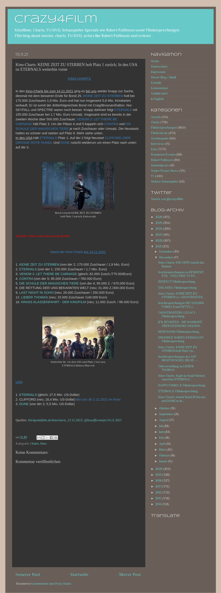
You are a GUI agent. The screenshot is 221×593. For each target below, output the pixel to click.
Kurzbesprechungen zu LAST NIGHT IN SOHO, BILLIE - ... (178, 358)
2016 (158, 492)
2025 (159, 223)
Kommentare (159, 88)
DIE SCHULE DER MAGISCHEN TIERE (49, 283)
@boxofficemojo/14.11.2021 (103, 420)
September (166, 414)
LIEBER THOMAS (34, 297)
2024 (159, 228)
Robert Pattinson (162, 160)
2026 (159, 217)
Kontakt (156, 82)
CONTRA (26, 278)
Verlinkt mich (159, 93)
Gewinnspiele (159, 138)
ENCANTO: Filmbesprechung (177, 287)
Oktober (164, 408)
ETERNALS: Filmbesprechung (178, 391)
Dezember (166, 251)
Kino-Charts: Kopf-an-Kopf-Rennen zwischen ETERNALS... (181, 377)
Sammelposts (160, 165)
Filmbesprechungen (164, 127)
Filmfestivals (159, 133)
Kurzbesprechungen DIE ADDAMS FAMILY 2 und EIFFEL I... (181, 304)
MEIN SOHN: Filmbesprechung (178, 331)
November (166, 257)
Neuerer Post (27, 574)
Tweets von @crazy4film (167, 199)
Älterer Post (130, 574)
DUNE (24, 404)
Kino (43, 443)
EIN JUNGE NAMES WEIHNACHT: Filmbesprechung (181, 339)
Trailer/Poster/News (164, 170)
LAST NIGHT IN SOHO (36, 292)
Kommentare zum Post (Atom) (51, 583)
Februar (164, 455)
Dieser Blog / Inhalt (163, 77)
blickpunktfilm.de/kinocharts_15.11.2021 (55, 420)
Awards (156, 117)
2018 (158, 480)
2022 (159, 240)
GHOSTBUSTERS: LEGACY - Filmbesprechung (177, 314)
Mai (162, 437)
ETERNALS (28, 269)
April (162, 443)
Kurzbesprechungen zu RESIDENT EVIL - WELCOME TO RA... (181, 274)
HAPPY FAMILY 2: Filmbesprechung (182, 385)
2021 (158, 246)
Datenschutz (159, 66)
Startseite (79, 574)
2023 (159, 234)
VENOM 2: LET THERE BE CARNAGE (48, 274)
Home (155, 61)
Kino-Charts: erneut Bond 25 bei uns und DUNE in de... (182, 398)
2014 (158, 504)
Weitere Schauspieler (164, 181)
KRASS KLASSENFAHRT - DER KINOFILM (53, 302)
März (163, 449)
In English (157, 99)
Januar (163, 461)
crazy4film (56, 19)
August (164, 420)
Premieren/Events (163, 154)
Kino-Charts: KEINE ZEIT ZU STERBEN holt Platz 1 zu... (177, 349)
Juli (161, 426)
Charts (34, 443)
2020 (159, 469)
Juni (161, 432)
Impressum (158, 72)
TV (153, 176)
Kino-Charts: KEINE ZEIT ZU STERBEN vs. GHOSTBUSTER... (181, 295)
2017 (158, 486)
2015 (158, 498)
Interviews (157, 143)
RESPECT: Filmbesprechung (176, 281)
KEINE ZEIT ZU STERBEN (39, 264)
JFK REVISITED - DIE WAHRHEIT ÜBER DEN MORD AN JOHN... (180, 323)
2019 (158, 474)
